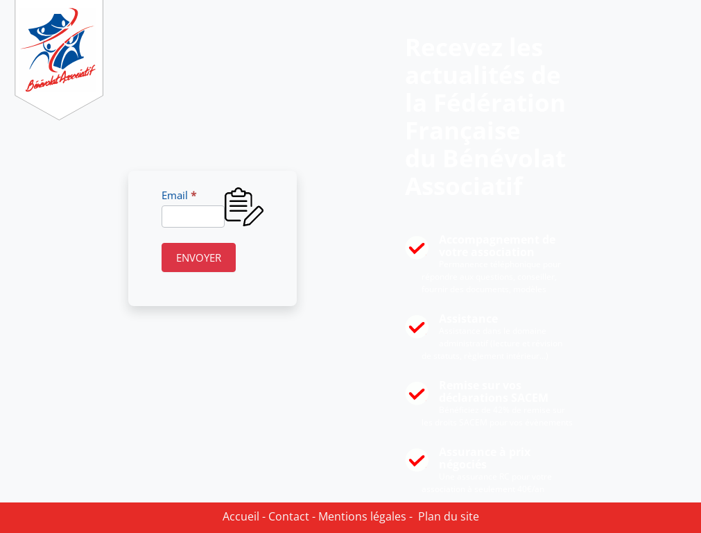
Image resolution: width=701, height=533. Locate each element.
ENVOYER (198, 257)
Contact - (290, 516)
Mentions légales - (364, 516)
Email (179, 195)
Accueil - (244, 516)
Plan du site (446, 516)
